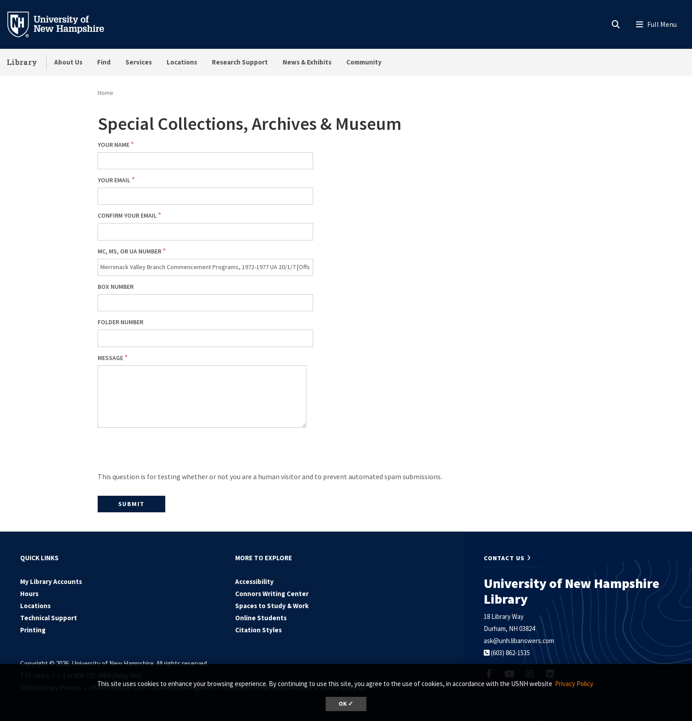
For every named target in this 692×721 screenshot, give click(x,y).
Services (138, 62)
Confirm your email (127, 215)
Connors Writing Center (272, 593)
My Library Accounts (51, 581)
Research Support (240, 62)
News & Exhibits (307, 62)
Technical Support (48, 618)
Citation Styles (258, 630)
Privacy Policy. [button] (574, 683)
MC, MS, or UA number (129, 251)
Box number (115, 287)
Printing (33, 630)
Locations (182, 62)
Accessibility (254, 581)
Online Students (261, 618)
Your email (114, 180)
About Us (68, 62)
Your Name (113, 145)
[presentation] (166, 452)
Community (364, 62)
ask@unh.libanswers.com (519, 640)
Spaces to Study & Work (272, 605)
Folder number (120, 322)
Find (104, 62)
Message (110, 358)
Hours (29, 593)
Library (22, 62)
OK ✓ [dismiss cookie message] (346, 704)
